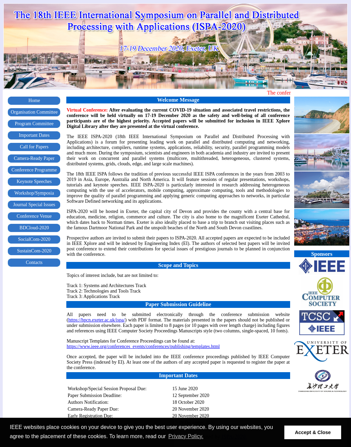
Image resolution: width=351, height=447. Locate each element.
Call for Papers (34, 146)
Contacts (34, 262)
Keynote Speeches (34, 181)
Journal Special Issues (34, 204)
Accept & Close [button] (313, 432)
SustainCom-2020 (34, 250)
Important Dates (34, 135)
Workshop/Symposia (34, 193)
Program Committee (34, 123)
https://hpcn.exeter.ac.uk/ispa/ (96, 319)
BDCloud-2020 (34, 227)
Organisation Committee (34, 112)
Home (34, 100)
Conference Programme (34, 169)
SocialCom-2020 (34, 239)
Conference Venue (34, 216)
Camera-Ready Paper (34, 158)
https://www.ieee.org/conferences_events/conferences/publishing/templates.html (143, 346)
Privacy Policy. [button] (185, 436)
